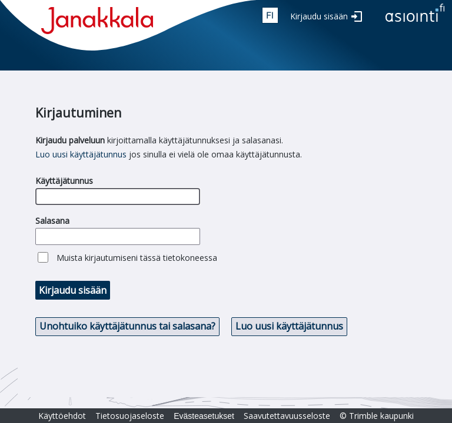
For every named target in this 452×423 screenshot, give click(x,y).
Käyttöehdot (62, 415)
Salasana (52, 220)
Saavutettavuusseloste (287, 415)
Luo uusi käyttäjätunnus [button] (289, 326)
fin (270, 15)
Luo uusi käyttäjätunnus (81, 154)
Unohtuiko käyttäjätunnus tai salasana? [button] (127, 326)
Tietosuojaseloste (129, 415)
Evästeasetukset (204, 416)
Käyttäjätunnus (64, 180)
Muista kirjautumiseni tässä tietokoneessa (136, 257)
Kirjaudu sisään (319, 16)
